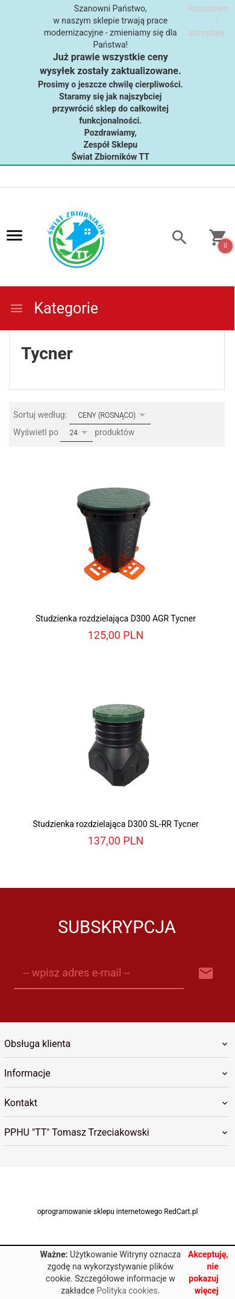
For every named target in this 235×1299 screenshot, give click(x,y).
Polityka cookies (126, 1290)
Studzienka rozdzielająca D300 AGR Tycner (116, 618)
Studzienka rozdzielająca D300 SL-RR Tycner (116, 824)
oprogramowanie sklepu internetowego (100, 1211)
